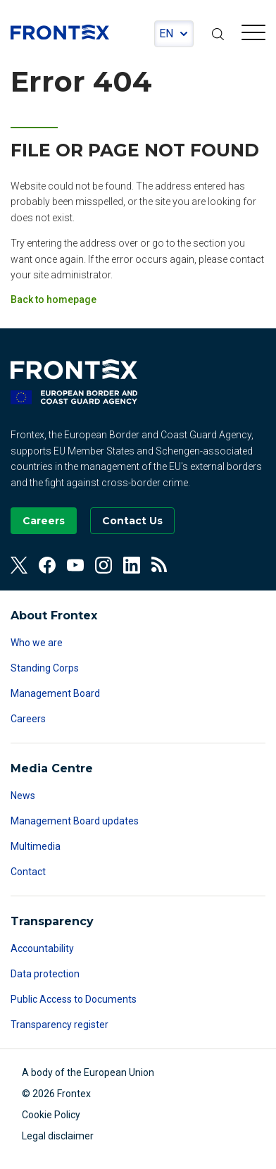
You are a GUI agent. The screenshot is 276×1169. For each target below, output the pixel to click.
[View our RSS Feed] (159, 565)
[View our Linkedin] (131, 565)
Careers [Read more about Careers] (28, 718)
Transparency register (59, 1024)
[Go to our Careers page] (44, 520)
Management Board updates (75, 821)
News (23, 795)
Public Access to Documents (74, 999)
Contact (28, 871)
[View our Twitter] (19, 565)
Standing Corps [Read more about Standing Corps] (45, 668)
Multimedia (36, 846)
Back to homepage (53, 299)
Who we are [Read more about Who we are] (37, 642)
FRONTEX (60, 32)
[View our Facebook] (47, 565)
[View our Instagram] (103, 565)
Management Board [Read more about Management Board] (55, 693)
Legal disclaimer (58, 1136)
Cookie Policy (51, 1114)
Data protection (45, 973)
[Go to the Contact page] (132, 520)
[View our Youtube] (75, 565)
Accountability (42, 948)
